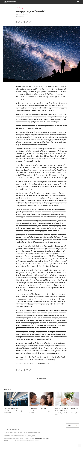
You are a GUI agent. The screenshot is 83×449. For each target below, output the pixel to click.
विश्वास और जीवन (11, 2)
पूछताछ (69, 425)
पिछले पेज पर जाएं (42, 378)
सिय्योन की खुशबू (19, 8)
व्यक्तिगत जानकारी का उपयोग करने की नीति (41, 438)
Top (79, 445)
